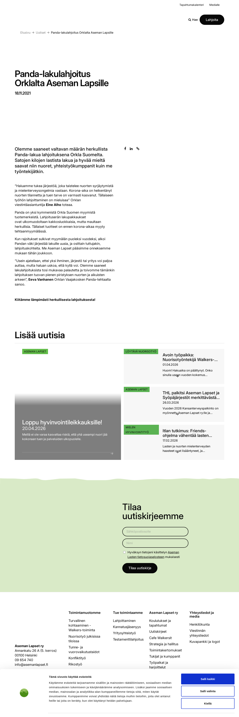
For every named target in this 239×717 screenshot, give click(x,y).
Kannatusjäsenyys (127, 627)
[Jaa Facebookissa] (125, 149)
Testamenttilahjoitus (128, 639)
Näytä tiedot (200, 709)
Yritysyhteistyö (124, 633)
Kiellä (208, 692)
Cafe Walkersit (160, 638)
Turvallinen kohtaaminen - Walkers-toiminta (82, 625)
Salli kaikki (208, 668)
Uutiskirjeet (158, 632)
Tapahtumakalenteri (191, 4)
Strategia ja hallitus (163, 644)
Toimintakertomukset (165, 650)
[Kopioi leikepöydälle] (137, 149)
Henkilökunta (200, 625)
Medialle (214, 4)
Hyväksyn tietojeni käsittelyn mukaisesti (154, 554)
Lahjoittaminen (124, 621)
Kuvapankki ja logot (205, 642)
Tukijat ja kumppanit (164, 657)
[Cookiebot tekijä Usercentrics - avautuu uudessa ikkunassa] (24, 710)
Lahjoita (212, 20)
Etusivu (25, 32)
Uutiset (41, 32)
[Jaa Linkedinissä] (131, 149)
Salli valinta (208, 680)
